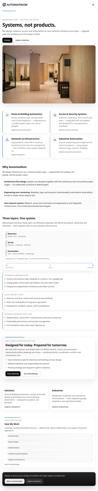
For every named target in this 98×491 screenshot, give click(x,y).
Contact (7, 40)
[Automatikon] (14, 5)
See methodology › (31, 374)
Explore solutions (34, 481)
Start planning (13, 374)
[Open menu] (93, 4)
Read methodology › (12, 464)
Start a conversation (15, 481)
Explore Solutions (22, 40)
